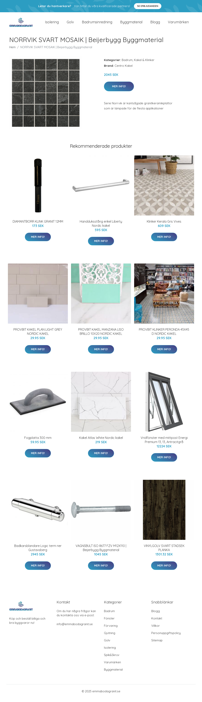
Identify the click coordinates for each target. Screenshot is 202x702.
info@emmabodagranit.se (75, 628)
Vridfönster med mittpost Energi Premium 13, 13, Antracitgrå (164, 444)
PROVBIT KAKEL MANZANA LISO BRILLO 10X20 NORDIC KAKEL (101, 335)
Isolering (52, 24)
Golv (70, 24)
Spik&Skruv (111, 659)
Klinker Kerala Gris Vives (164, 225)
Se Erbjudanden (147, 6)
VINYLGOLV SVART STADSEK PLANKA (164, 552)
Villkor (155, 629)
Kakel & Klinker (144, 64)
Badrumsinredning (97, 24)
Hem (12, 51)
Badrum (127, 64)
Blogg (155, 24)
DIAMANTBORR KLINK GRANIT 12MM (38, 225)
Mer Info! (119, 90)
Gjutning (109, 637)
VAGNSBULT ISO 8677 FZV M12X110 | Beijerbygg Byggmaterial (101, 552)
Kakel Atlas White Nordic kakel (101, 442)
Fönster (109, 622)
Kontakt (156, 622)
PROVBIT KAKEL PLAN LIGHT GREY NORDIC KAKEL (37, 335)
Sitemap (157, 644)
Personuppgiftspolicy (166, 637)
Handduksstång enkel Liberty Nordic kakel (101, 227)
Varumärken (178, 24)
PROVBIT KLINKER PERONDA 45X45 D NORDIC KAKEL (164, 335)
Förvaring (111, 629)
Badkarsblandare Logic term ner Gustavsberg (38, 552)
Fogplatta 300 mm (37, 442)
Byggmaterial (131, 24)
